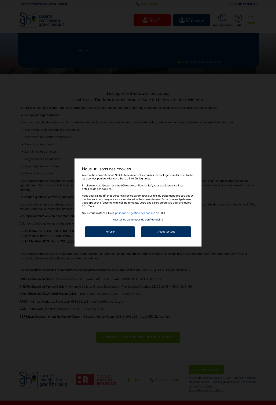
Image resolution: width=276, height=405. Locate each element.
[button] (138, 219)
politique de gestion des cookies (135, 213)
